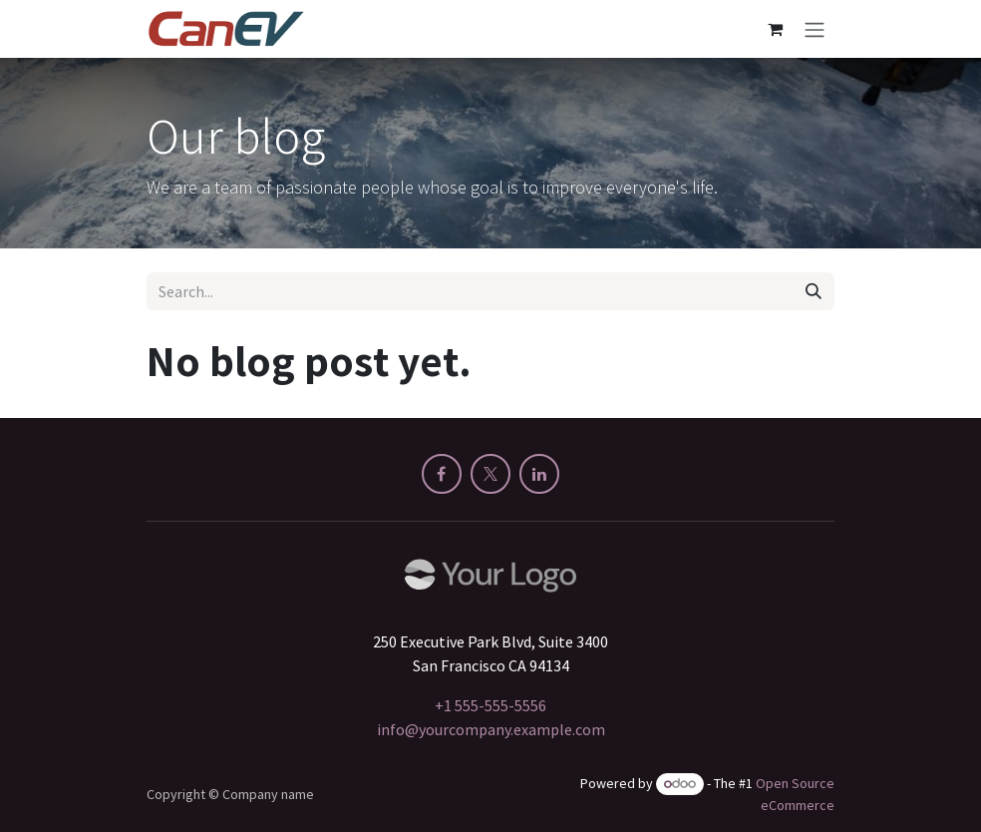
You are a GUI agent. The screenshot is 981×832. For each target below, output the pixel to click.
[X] (490, 474)
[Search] (813, 291)
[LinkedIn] (539, 474)
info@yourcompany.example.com (491, 729)
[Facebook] (442, 474)
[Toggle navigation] (814, 29)
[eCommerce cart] (775, 29)
